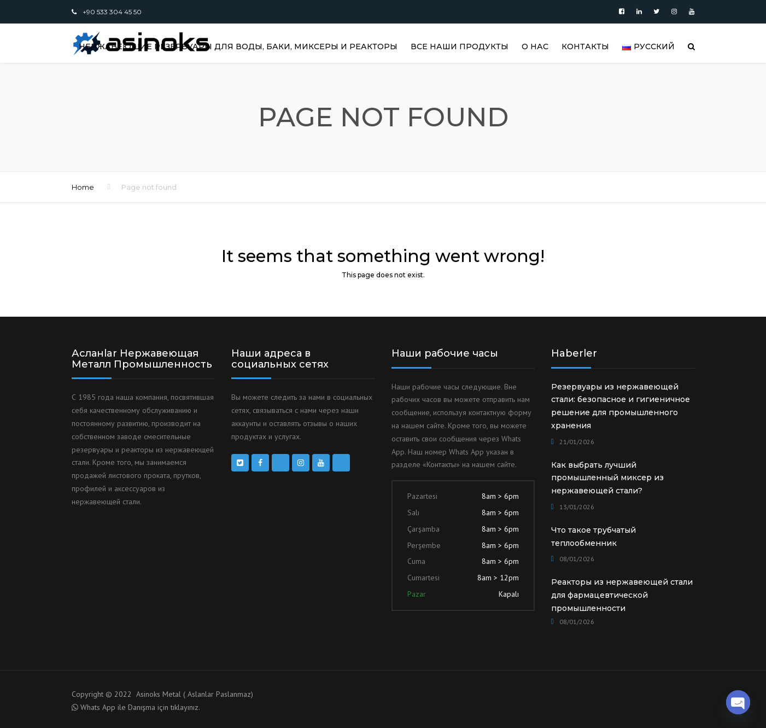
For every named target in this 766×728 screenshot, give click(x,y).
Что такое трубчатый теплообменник (593, 536)
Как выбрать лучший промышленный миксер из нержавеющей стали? (607, 478)
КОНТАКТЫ (585, 46)
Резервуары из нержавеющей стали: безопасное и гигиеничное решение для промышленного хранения (620, 406)
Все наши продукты (459, 46)
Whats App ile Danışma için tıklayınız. (140, 707)
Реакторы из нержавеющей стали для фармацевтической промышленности (622, 595)
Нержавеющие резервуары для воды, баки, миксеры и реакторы (238, 46)
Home (83, 187)
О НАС (535, 46)
